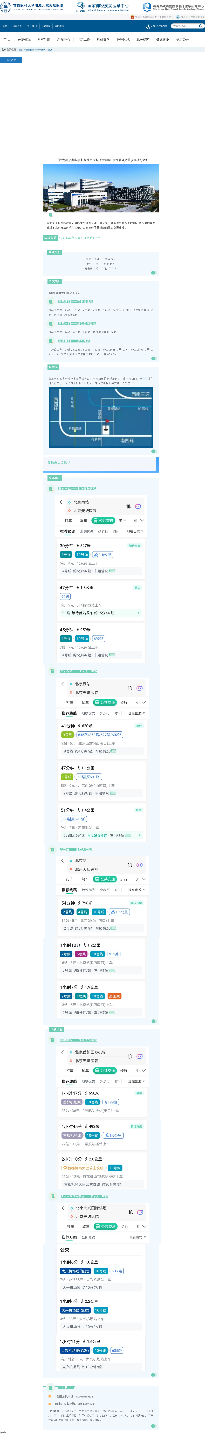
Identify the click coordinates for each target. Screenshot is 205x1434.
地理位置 (11, 60)
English (46, 26)
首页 (5, 26)
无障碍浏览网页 (156, 26)
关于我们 (32, 26)
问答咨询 (17, 26)
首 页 (7, 39)
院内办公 (59, 26)
